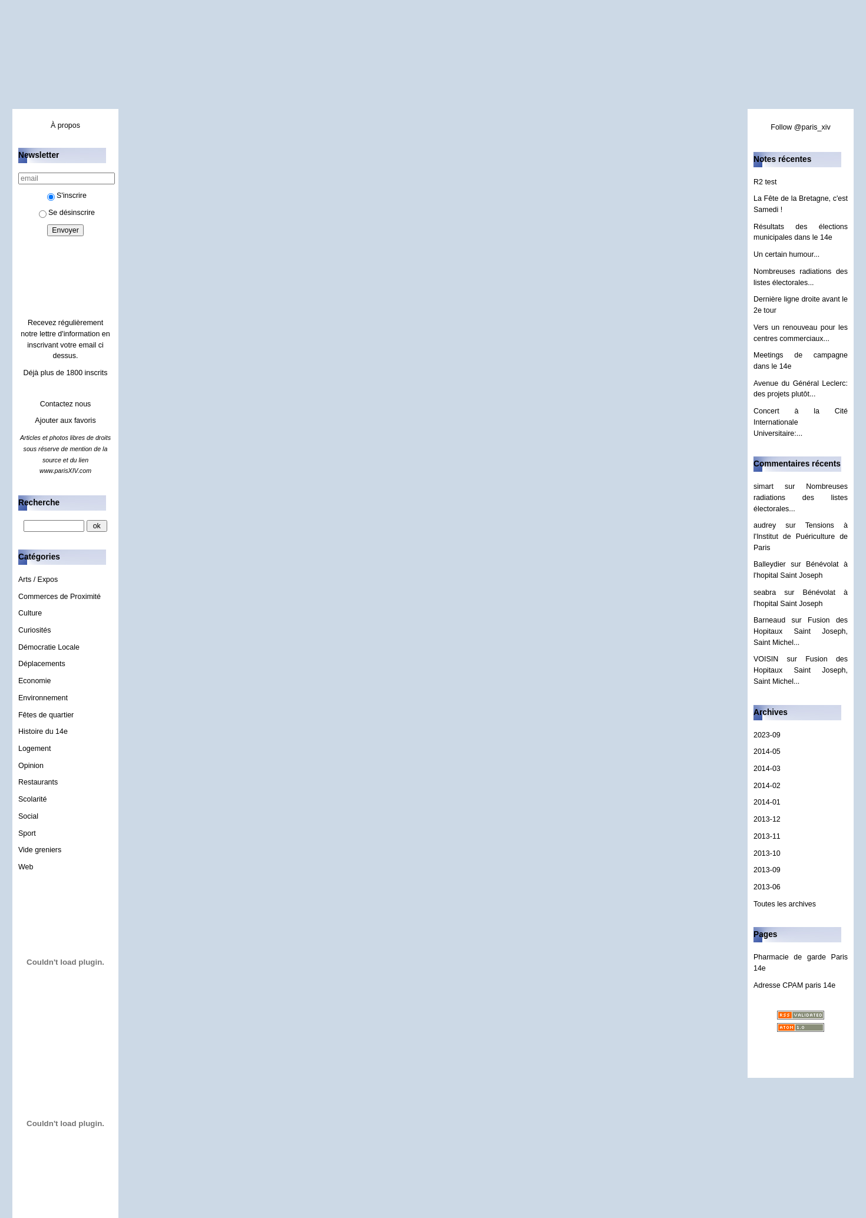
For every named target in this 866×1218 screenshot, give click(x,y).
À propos (65, 125)
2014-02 (767, 786)
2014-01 (767, 802)
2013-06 (767, 887)
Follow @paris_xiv (800, 127)
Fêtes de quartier (46, 715)
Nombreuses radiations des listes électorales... (800, 497)
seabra (764, 592)
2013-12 (767, 819)
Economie (34, 681)
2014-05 (767, 751)
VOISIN (765, 659)
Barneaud (769, 620)
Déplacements (41, 664)
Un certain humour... (786, 254)
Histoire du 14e (43, 731)
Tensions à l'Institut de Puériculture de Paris (800, 536)
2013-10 (767, 853)
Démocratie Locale (49, 647)
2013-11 (767, 836)
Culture (30, 613)
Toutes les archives (784, 904)
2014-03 (767, 768)
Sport (27, 833)
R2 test (765, 182)
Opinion (31, 766)
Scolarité (32, 799)
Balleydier (769, 564)
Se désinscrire (67, 212)
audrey (764, 525)
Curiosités (34, 630)
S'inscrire (67, 195)
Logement (34, 748)
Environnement (43, 698)
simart (763, 486)
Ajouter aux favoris (65, 420)
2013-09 (767, 870)
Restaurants (38, 782)
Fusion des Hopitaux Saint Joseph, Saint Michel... (800, 631)
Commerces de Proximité (59, 597)
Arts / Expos (38, 579)
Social (28, 816)
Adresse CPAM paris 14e (794, 985)
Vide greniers (39, 850)
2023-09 (767, 735)
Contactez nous (65, 404)
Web (25, 867)
